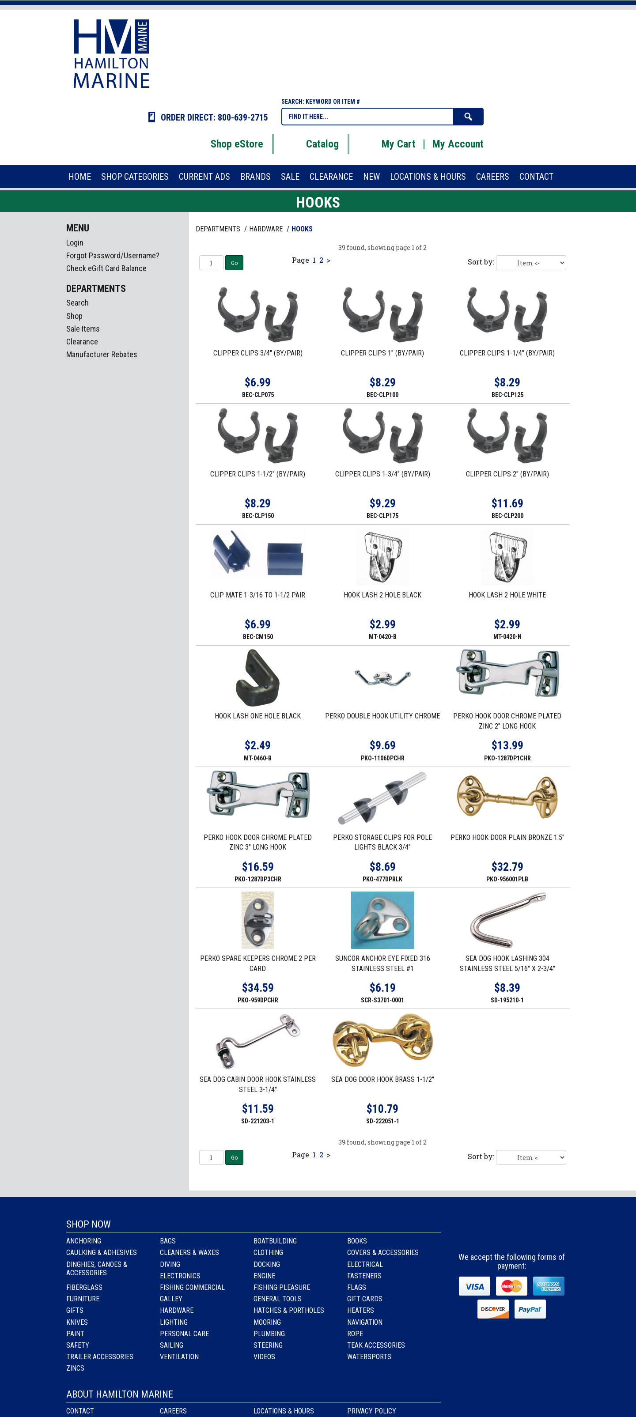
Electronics (180, 1276)
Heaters (360, 1310)
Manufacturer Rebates (101, 354)
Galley (171, 1299)
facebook (489, 1233)
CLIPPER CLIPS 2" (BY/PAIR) (507, 474)
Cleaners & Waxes (189, 1252)
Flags (356, 1287)
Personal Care (184, 1334)
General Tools (278, 1299)
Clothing (268, 1252)
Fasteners (364, 1276)
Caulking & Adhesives (101, 1252)
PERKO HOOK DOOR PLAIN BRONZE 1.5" (507, 837)
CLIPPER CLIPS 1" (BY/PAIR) (382, 353)
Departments (219, 229)
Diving (170, 1264)
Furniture (82, 1299)
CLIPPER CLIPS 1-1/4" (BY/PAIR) (507, 353)
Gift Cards (364, 1299)
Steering (268, 1345)
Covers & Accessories (383, 1252)
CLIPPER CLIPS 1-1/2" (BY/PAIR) (257, 474)
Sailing (171, 1345)
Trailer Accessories (99, 1357)
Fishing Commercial (192, 1287)
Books (357, 1241)
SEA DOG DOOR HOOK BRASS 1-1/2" (382, 1079)
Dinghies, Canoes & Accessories (96, 1268)
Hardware (176, 1310)
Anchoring (83, 1241)
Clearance (82, 341)
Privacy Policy (371, 1411)
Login (74, 242)
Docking (267, 1264)
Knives (77, 1322)
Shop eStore (226, 144)
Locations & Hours (284, 1411)
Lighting (174, 1322)
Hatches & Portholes (289, 1310)
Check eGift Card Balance (106, 268)
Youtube (536, 1233)
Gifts (74, 1310)
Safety (77, 1345)
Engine (264, 1276)
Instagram (512, 1233)
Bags (168, 1241)
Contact (80, 1411)
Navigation (364, 1322)
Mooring (267, 1322)
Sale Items (83, 328)
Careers (173, 1411)
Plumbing (269, 1334)
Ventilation (179, 1357)
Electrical (365, 1264)
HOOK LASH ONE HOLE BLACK (258, 716)
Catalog (311, 144)
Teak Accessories (376, 1345)
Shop (74, 316)
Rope (355, 1334)
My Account (458, 144)
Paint (75, 1334)
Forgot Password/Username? (112, 255)
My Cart (388, 144)
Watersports (369, 1357)
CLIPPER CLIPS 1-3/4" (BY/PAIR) (382, 474)
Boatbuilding (275, 1241)
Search (77, 302)
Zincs (75, 1368)
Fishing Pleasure (282, 1287)
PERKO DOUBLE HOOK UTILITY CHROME (382, 716)
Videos (264, 1357)
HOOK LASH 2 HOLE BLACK (382, 595)
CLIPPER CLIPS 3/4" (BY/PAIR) (258, 353)
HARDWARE (266, 229)
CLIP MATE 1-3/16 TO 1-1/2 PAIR (257, 595)
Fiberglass (84, 1287)
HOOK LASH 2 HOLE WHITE (507, 595)
